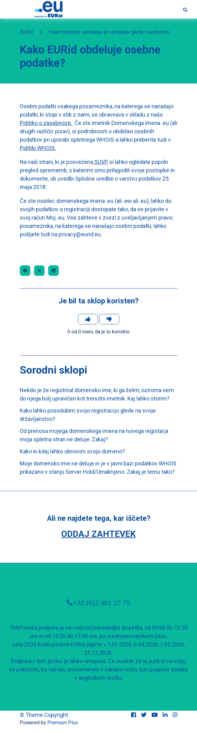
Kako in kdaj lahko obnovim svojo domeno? (72, 451)
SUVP (100, 162)
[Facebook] (25, 270)
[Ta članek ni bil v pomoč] (109, 319)
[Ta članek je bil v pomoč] (88, 319)
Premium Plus (62, 723)
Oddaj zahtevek (98, 534)
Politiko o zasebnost (45, 123)
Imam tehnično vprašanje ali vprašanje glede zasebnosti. (109, 32)
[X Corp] (39, 270)
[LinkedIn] (53, 270)
